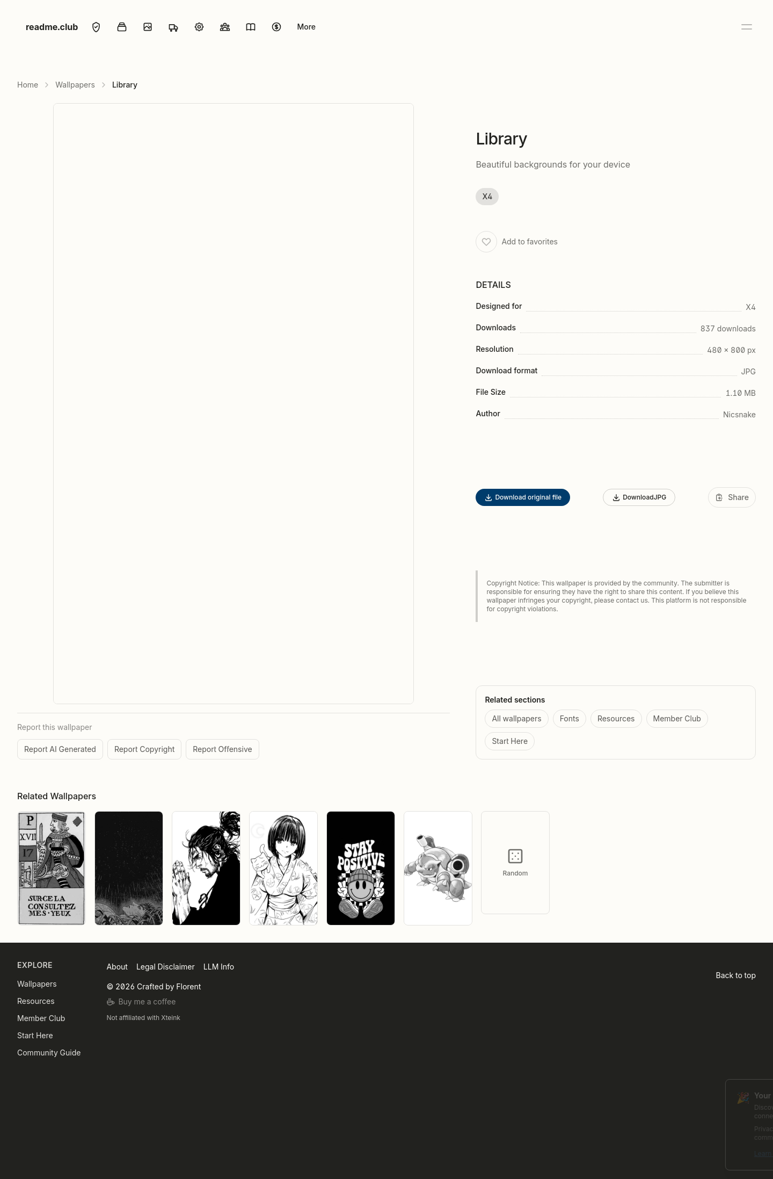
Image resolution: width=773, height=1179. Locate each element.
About (116, 966)
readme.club (52, 26)
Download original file (522, 497)
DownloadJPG (639, 497)
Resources (616, 718)
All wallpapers (516, 718)
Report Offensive (222, 749)
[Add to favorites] (486, 241)
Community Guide (49, 1052)
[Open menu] (746, 27)
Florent (188, 986)
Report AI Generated (60, 749)
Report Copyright (144, 749)
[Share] (732, 497)
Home (27, 84)
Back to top (736, 975)
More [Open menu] (306, 26)
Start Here (510, 741)
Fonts (569, 718)
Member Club (677, 718)
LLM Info (218, 966)
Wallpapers (75, 84)
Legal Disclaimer (165, 966)
